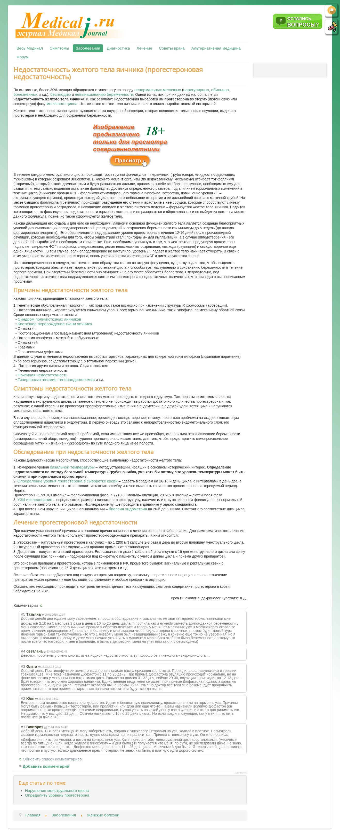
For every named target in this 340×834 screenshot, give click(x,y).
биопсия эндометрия (128, 509)
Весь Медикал (30, 48)
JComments (240, 773)
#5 (23, 614)
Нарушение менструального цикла (57, 790)
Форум (23, 57)
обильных (220, 90)
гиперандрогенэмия (77, 379)
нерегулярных (196, 90)
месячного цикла (61, 103)
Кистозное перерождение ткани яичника (55, 324)
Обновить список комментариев (52, 759)
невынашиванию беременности (104, 94)
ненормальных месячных (157, 90)
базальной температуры (72, 467)
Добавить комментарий (46, 766)
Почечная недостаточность (43, 375)
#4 (23, 651)
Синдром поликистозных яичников (49, 319)
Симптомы (59, 48)
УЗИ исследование (35, 499)
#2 (23, 698)
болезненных (25, 94)
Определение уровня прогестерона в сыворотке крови (68, 481)
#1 (23, 727)
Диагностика (118, 48)
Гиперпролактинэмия (37, 379)
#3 (23, 666)
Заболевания (88, 48)
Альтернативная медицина (216, 48)
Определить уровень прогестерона (57, 795)
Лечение (144, 48)
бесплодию (60, 94)
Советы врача (172, 48)
